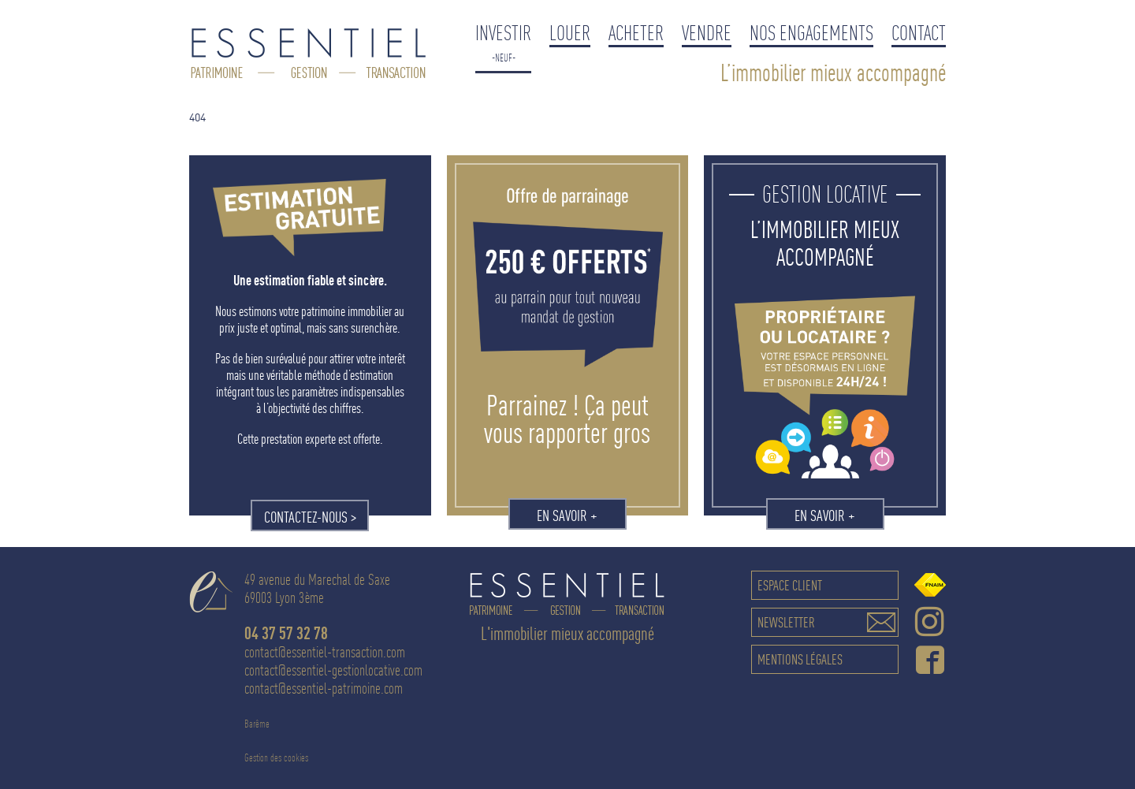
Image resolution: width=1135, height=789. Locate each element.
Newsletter (786, 622)
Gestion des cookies (276, 757)
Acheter (636, 32)
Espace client (789, 585)
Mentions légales (800, 659)
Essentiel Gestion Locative (308, 55)
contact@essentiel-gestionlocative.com (333, 670)
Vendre (706, 32)
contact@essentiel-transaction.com (324, 652)
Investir (503, 32)
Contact (918, 32)
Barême (257, 723)
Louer (569, 32)
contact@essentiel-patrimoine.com (323, 688)
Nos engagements (811, 32)
